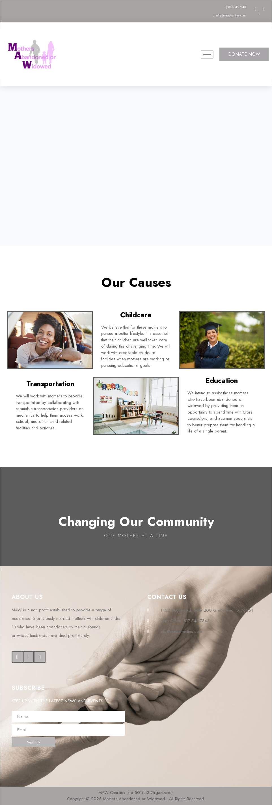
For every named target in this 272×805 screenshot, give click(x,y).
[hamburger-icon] (207, 54)
